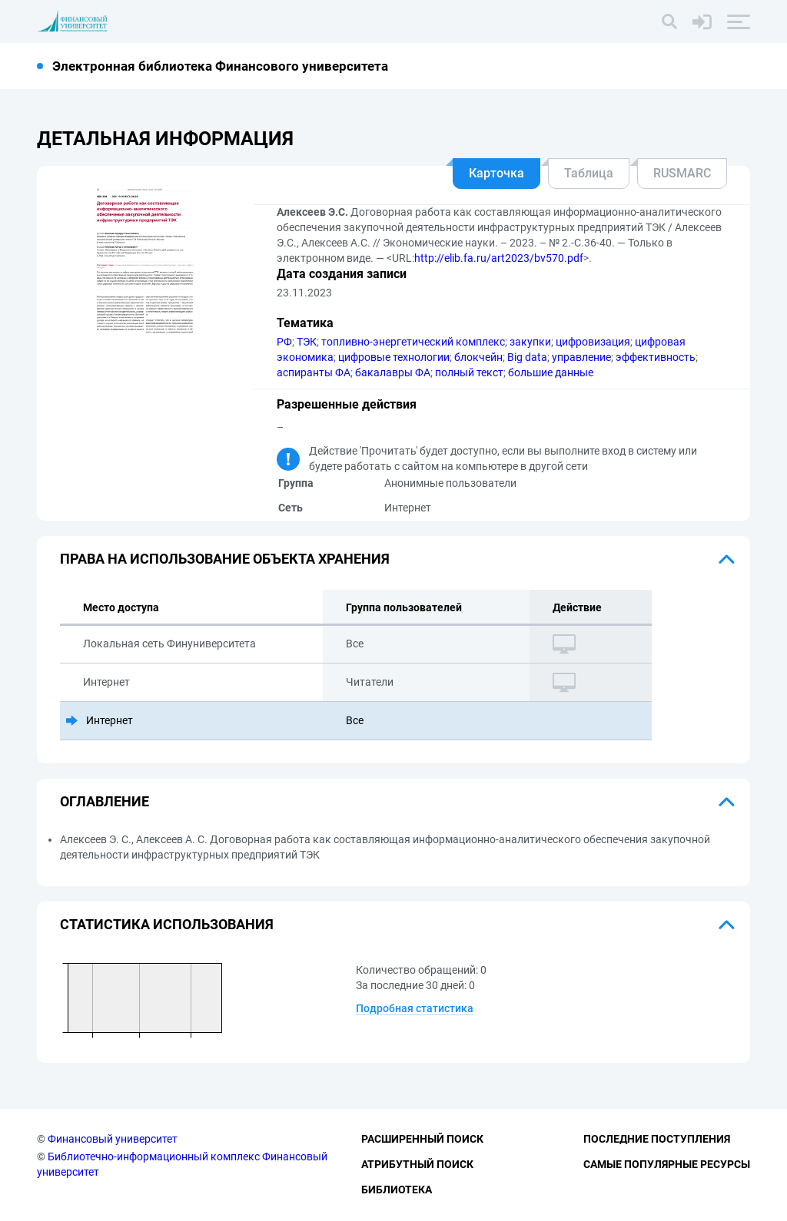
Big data (527, 357)
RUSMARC (682, 173)
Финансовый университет (113, 1139)
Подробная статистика (414, 1008)
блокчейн (478, 357)
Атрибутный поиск (417, 1164)
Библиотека (396, 1189)
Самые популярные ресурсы (666, 1164)
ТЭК (307, 342)
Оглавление (104, 801)
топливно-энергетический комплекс (413, 342)
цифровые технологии (394, 357)
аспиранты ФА (313, 372)
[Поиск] (669, 21)
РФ (284, 342)
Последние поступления (656, 1139)
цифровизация (593, 342)
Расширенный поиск (422, 1139)
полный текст (469, 372)
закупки (530, 342)
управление (581, 357)
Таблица (588, 173)
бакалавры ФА (392, 372)
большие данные (550, 372)
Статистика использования (167, 924)
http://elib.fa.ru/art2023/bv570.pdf (498, 258)
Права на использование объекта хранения (225, 559)
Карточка (496, 173)
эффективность (656, 357)
